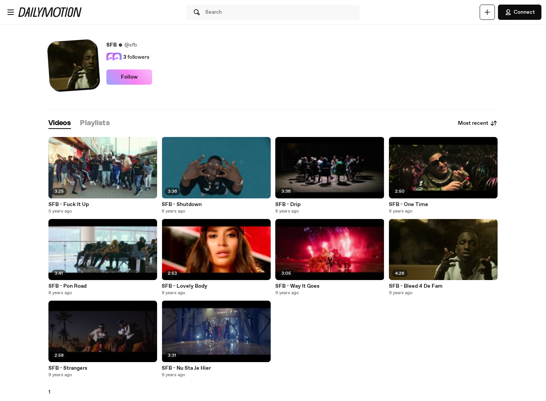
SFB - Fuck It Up (68, 204)
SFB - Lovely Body (184, 286)
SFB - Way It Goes (297, 286)
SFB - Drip (287, 204)
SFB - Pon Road (67, 286)
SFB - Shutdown (182, 204)
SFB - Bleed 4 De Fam (416, 286)
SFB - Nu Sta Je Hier (186, 368)
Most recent (478, 123)
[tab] (59, 123)
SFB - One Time (408, 204)
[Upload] (487, 12)
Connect (519, 12)
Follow (129, 77)
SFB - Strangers (67, 368)
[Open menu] (11, 12)
